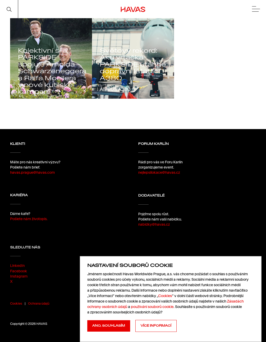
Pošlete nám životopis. (29, 220)
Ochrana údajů (38, 303)
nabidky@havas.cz (154, 226)
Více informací (156, 325)
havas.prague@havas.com (32, 172)
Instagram (19, 279)
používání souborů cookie (152, 306)
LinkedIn (17, 269)
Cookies (16, 303)
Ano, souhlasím (108, 325)
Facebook (18, 274)
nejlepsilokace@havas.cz (159, 172)
